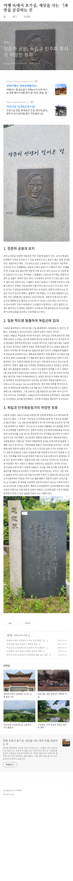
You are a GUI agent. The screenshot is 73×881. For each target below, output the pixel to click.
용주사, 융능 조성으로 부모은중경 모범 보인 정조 (27, 735)
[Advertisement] (36, 142)
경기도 (10, 715)
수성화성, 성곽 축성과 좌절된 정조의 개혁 (24, 731)
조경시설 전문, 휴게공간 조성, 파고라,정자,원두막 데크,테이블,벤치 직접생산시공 (27, 112)
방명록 (27, 16)
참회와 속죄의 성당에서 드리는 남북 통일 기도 (25, 720)
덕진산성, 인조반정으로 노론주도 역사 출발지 (25, 727)
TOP (67, 872)
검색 (61, 6)
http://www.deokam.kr (17, 102)
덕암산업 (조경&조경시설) (20, 106)
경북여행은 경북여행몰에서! (21, 85)
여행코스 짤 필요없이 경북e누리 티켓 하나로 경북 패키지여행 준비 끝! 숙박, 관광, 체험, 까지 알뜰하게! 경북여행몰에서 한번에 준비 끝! (26, 91)
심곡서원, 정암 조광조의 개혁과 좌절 (21, 724)
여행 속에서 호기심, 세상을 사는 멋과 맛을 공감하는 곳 (35, 6)
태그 (15, 16)
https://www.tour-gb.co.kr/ (19, 81)
